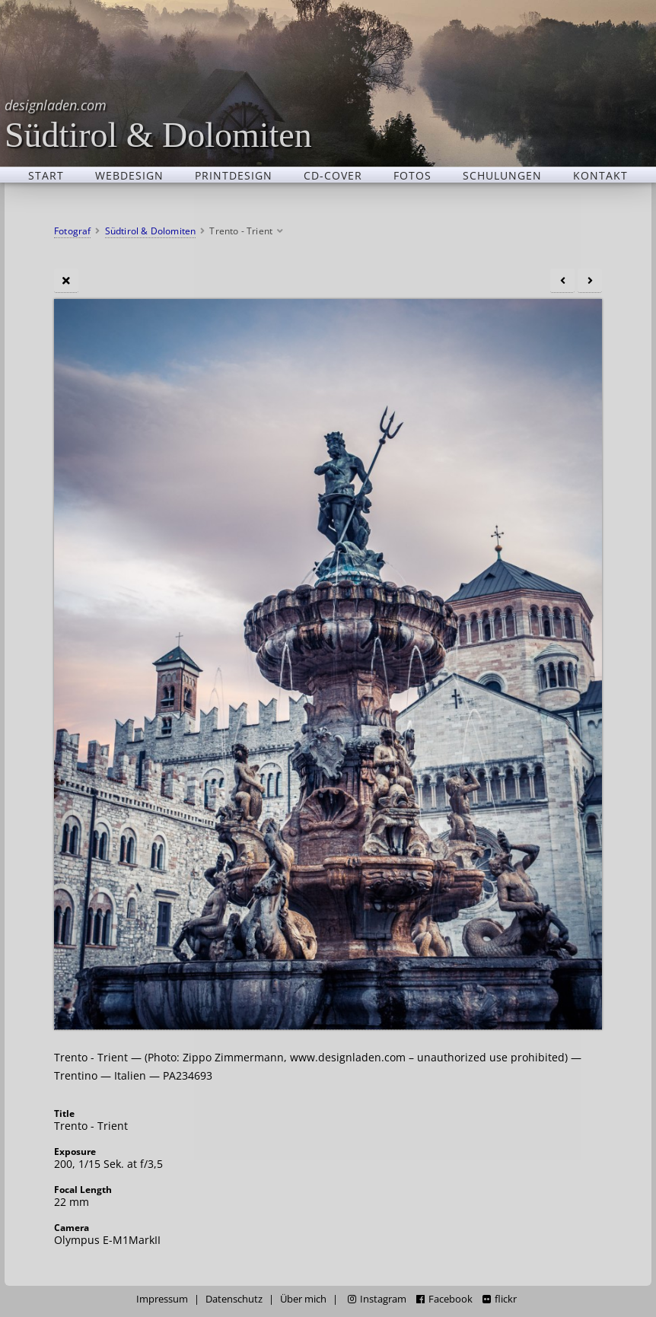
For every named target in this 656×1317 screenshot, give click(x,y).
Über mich (303, 1299)
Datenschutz (234, 1299)
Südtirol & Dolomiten (158, 123)
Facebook (444, 1299)
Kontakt (600, 175)
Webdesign (129, 175)
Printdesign (233, 175)
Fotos (412, 175)
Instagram (377, 1299)
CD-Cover (333, 175)
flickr (499, 1299)
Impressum (162, 1299)
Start (46, 175)
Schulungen (502, 175)
